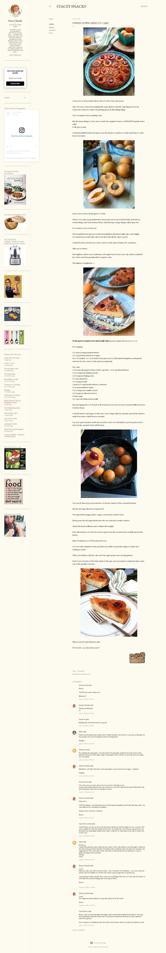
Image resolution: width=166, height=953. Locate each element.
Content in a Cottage (12, 385)
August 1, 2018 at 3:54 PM (87, 859)
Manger (7, 390)
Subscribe (15, 84)
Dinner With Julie (10, 413)
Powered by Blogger (98, 943)
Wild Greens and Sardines (13, 429)
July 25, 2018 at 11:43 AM (86, 818)
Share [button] (51, 19)
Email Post (81, 671)
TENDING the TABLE (12, 395)
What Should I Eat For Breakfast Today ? (12, 402)
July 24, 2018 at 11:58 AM (86, 760)
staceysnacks (22, 158)
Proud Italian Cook (11, 369)
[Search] (144, 6)
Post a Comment (78, 930)
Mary (81, 732)
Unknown (82, 750)
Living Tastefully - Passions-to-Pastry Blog (14, 436)
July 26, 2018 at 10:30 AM (87, 836)
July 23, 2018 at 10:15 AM (86, 713)
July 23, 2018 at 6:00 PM (86, 743)
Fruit (50, 33)
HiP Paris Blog (9, 374)
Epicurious (132, 341)
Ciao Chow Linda (85, 824)
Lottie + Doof (9, 363)
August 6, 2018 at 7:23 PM (87, 887)
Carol (81, 842)
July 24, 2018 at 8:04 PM (86, 792)
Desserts (52, 30)
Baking (51, 28)
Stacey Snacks (71, 6)
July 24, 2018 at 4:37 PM (86, 776)
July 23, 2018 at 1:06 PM (86, 725)
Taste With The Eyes (12, 358)
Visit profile (15, 55)
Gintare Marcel (103, 947)
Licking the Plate (10, 424)
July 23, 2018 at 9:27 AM (86, 699)
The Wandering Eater (12, 408)
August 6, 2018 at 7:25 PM (87, 905)
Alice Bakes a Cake (11, 379)
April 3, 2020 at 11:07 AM (86, 925)
